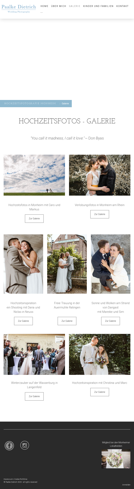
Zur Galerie (34, 218)
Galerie (74, 6)
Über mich (58, 6)
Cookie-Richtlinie (20, 479)
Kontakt (122, 6)
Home (44, 6)
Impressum (8, 479)
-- (42, 12)
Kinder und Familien (98, 6)
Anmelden (126, 485)
